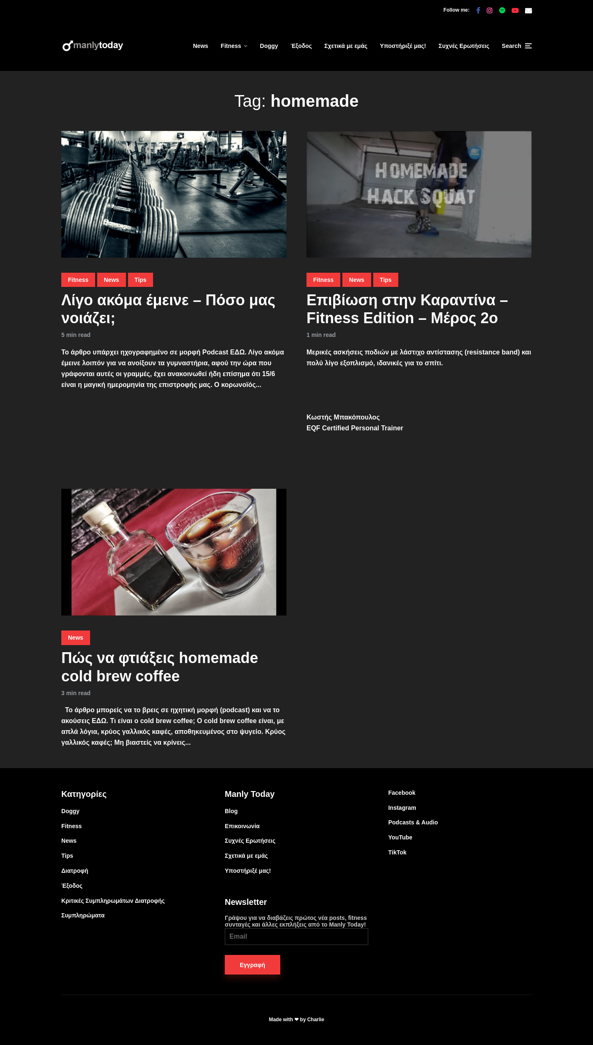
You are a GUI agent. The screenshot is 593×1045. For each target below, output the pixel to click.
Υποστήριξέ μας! (403, 46)
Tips (141, 279)
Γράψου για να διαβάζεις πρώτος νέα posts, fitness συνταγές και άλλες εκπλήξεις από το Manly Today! (296, 929)
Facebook (401, 792)
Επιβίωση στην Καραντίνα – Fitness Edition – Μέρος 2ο (407, 309)
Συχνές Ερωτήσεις (464, 46)
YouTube (400, 837)
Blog (231, 811)
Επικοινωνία (242, 826)
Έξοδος (301, 46)
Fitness (231, 46)
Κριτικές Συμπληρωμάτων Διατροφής (113, 900)
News (201, 46)
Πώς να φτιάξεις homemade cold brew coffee (159, 666)
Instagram (402, 807)
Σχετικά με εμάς (345, 46)
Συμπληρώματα (83, 915)
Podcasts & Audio (413, 822)
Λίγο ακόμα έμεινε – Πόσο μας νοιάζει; (168, 309)
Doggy (269, 46)
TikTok (397, 852)
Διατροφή (74, 870)
